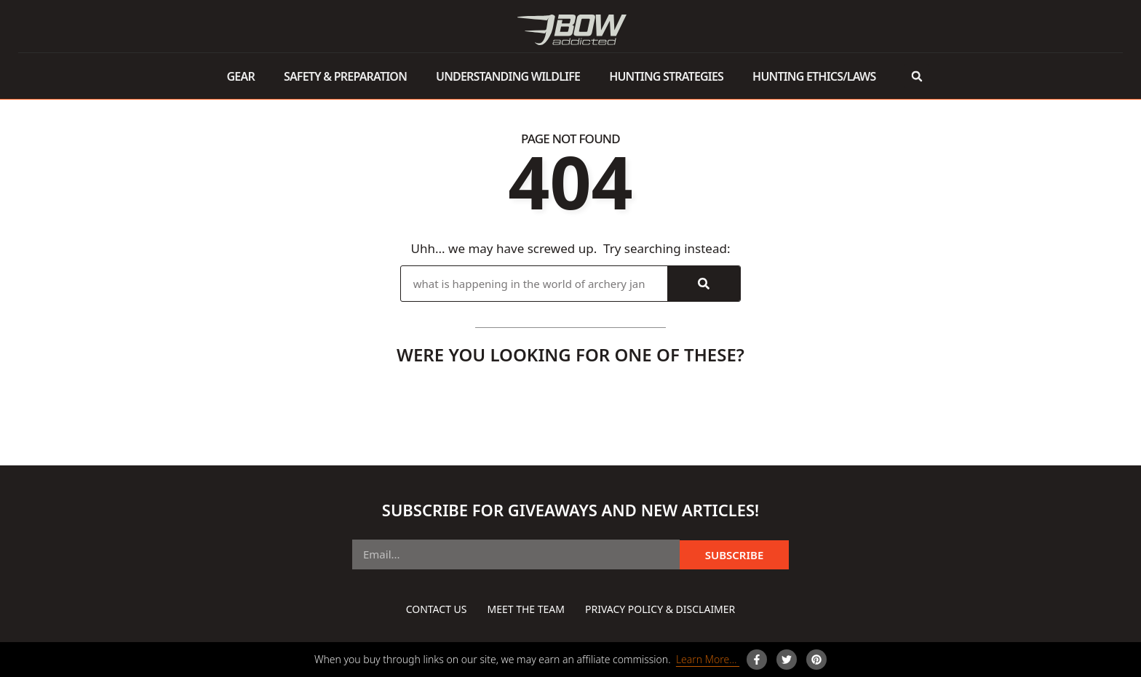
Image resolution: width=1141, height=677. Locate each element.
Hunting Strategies (666, 76)
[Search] (703, 283)
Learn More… (707, 659)
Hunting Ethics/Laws (813, 76)
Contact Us (436, 609)
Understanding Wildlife (508, 76)
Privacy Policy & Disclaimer (660, 609)
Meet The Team (525, 609)
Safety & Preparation (345, 76)
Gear (241, 76)
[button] (917, 76)
